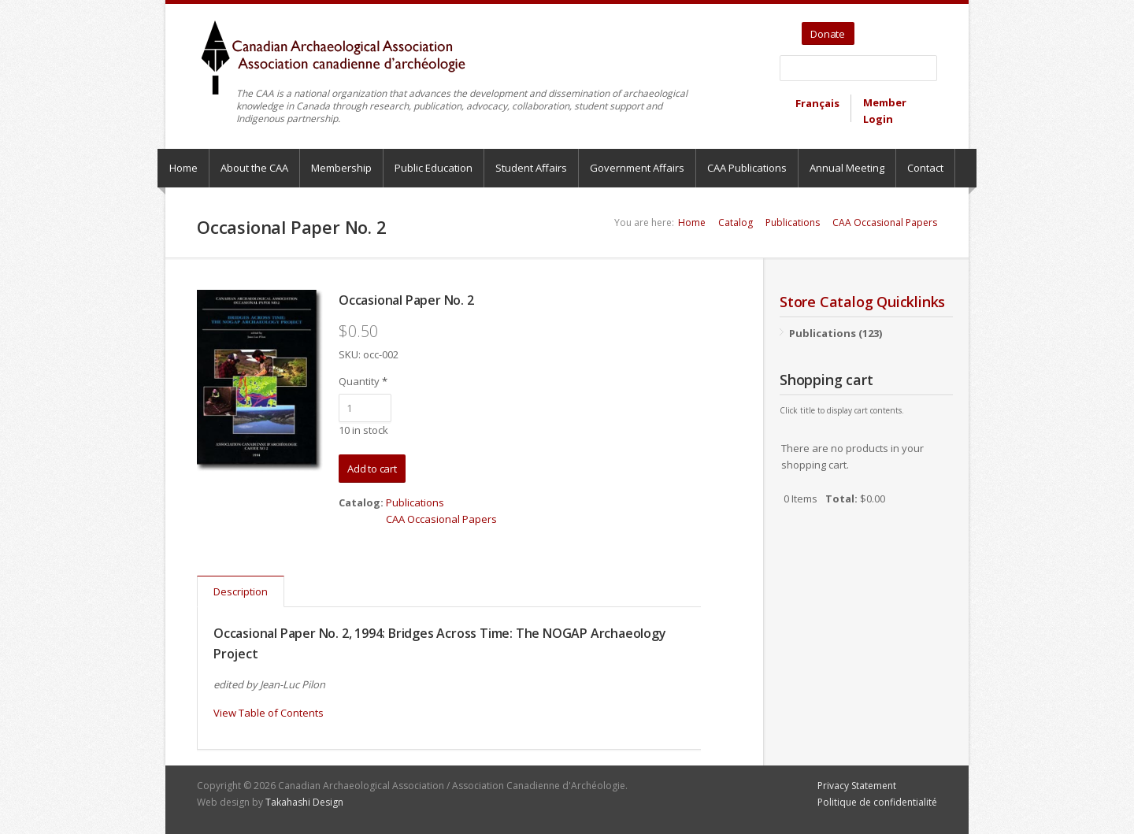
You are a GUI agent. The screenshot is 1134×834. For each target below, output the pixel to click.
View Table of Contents (268, 713)
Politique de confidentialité (877, 802)
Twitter (869, 28)
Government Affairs (637, 168)
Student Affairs (531, 168)
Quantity (363, 381)
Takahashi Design (304, 802)
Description (240, 591)
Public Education (433, 168)
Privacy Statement (856, 785)
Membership (341, 168)
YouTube (890, 28)
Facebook (908, 28)
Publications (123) (835, 333)
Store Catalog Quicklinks (862, 301)
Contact (925, 168)
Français (817, 103)
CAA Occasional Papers (884, 222)
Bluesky (926, 28)
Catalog (735, 222)
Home (183, 168)
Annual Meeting (847, 168)
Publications (792, 222)
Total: (841, 498)
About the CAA (254, 168)
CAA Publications (747, 168)
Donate (827, 34)
